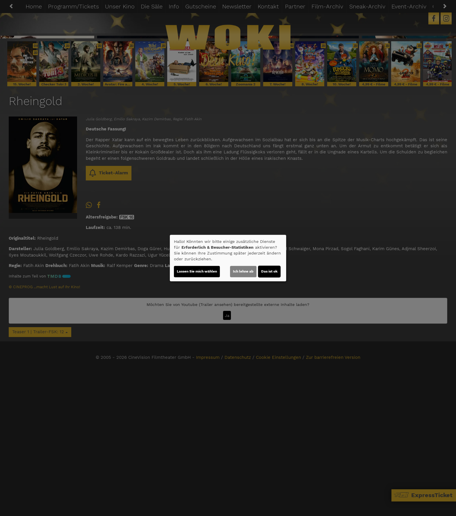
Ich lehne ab (243, 271)
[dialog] (228, 258)
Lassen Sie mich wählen (197, 271)
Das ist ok (269, 271)
